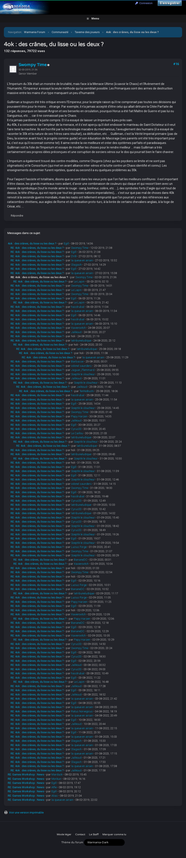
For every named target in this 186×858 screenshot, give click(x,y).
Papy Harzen (79, 416)
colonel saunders (81, 365)
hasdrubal (77, 306)
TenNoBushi (86, 391)
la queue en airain (82, 260)
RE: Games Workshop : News (26, 774)
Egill (66, 243)
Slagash (76, 264)
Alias (54, 795)
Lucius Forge (79, 547)
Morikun (56, 778)
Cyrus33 (76, 429)
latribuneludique (81, 340)
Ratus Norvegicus (82, 711)
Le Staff (94, 834)
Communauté (60, 32)
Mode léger (64, 834)
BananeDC (80, 559)
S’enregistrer (170, 3)
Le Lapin (79, 281)
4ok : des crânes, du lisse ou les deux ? (32, 243)
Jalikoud (76, 332)
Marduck (56, 774)
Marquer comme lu (114, 834)
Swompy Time (33, 64)
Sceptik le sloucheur (83, 374)
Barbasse (77, 361)
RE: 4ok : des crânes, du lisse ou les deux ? (37, 247)
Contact (80, 834)
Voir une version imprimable (26, 812)
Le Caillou (77, 433)
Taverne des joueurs (87, 32)
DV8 (73, 256)
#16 (176, 64)
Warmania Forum (34, 32)
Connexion (144, 3)
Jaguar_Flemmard (82, 370)
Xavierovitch (78, 327)
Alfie (54, 787)
